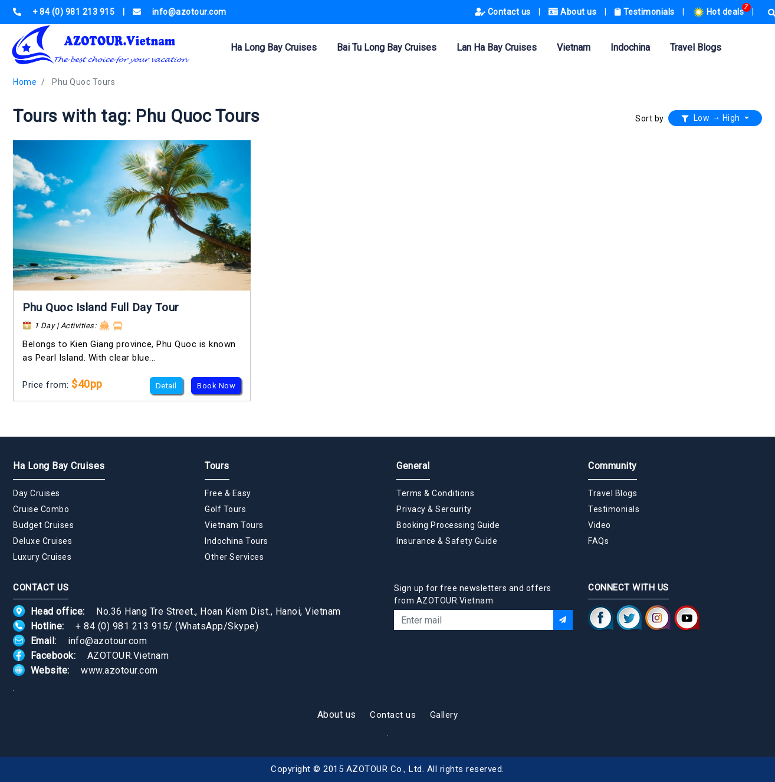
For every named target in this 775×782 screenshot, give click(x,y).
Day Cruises (36, 493)
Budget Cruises (43, 525)
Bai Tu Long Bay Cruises (386, 47)
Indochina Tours (236, 541)
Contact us (504, 12)
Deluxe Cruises (42, 541)
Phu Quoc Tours (83, 82)
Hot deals (719, 12)
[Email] (473, 620)
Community (612, 465)
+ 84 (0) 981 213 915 (121, 626)
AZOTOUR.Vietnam (128, 655)
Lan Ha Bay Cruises (497, 47)
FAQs (598, 541)
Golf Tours (225, 509)
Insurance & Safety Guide (446, 541)
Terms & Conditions (435, 493)
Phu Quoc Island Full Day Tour (100, 307)
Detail (166, 385)
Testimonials (646, 12)
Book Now (216, 385)
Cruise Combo (41, 509)
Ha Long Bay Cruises (274, 47)
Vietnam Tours (234, 525)
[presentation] (483, 662)
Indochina (630, 47)
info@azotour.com (107, 640)
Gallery (444, 715)
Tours (217, 465)
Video (599, 525)
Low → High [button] (712, 118)
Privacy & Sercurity (434, 509)
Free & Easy (228, 493)
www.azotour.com (119, 670)
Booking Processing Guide (448, 525)
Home (25, 82)
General (413, 465)
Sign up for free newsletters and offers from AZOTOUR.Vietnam (472, 594)
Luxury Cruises (42, 557)
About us (574, 12)
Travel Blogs (695, 47)
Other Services (234, 557)
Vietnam (573, 47)
